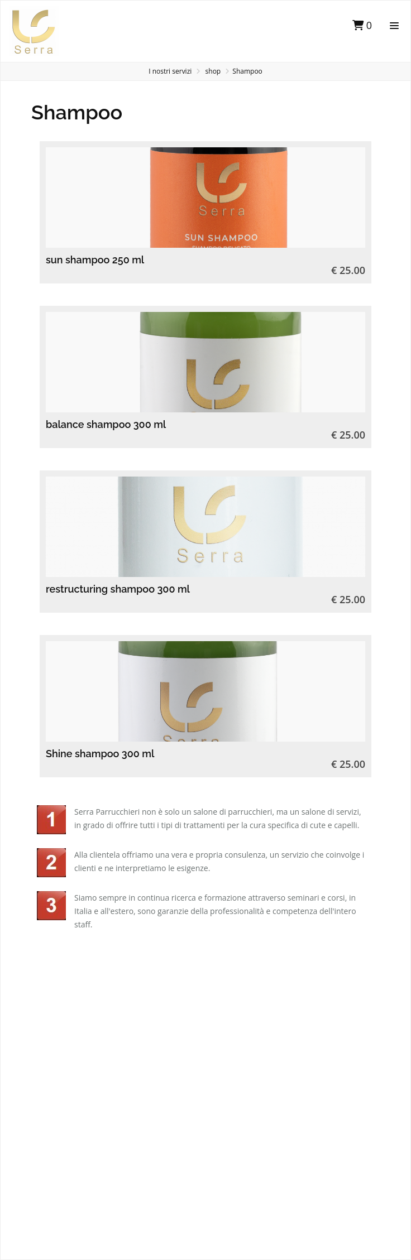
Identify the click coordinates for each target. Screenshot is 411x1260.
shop (213, 71)
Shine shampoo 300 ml (100, 753)
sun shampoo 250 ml (95, 260)
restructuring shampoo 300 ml (118, 589)
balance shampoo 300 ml (106, 424)
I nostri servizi (170, 71)
